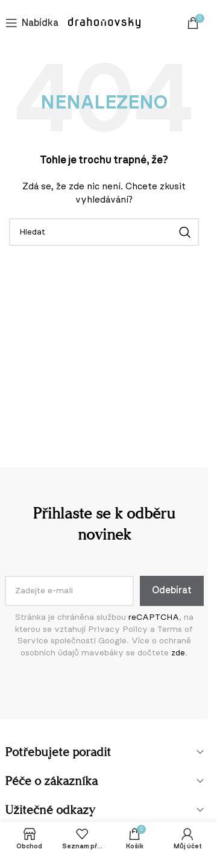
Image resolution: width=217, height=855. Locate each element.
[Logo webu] (104, 23)
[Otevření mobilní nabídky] (32, 23)
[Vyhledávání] (104, 232)
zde (178, 653)
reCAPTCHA (153, 617)
